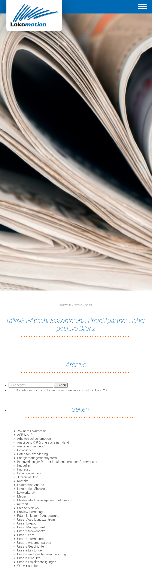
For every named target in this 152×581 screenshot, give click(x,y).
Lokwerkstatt (26, 493)
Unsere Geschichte (30, 546)
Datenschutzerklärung (32, 454)
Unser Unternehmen (31, 539)
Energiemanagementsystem (37, 458)
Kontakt (22, 481)
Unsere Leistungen (30, 550)
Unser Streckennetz (31, 531)
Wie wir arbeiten (28, 566)
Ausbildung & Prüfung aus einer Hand (43, 442)
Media (21, 496)
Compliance (25, 450)
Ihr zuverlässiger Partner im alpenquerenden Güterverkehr (57, 462)
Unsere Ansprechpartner (34, 543)
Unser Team (25, 535)
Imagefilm (24, 466)
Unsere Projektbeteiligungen (36, 562)
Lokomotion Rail (77, 390)
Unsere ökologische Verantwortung (41, 554)
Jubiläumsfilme (27, 477)
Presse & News (83, 305)
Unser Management (31, 527)
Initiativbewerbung (29, 473)
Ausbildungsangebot (31, 446)
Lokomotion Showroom (33, 489)
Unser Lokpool (27, 523)
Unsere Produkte (28, 558)
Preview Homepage (30, 512)
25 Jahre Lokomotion (31, 431)
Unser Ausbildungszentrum (36, 519)
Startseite (66, 305)
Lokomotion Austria (30, 485)
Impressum (25, 469)
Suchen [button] (60, 385)
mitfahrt (22, 504)
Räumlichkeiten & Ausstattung (38, 516)
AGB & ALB (24, 435)
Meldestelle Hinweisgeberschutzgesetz (44, 500)
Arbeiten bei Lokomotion (34, 439)
